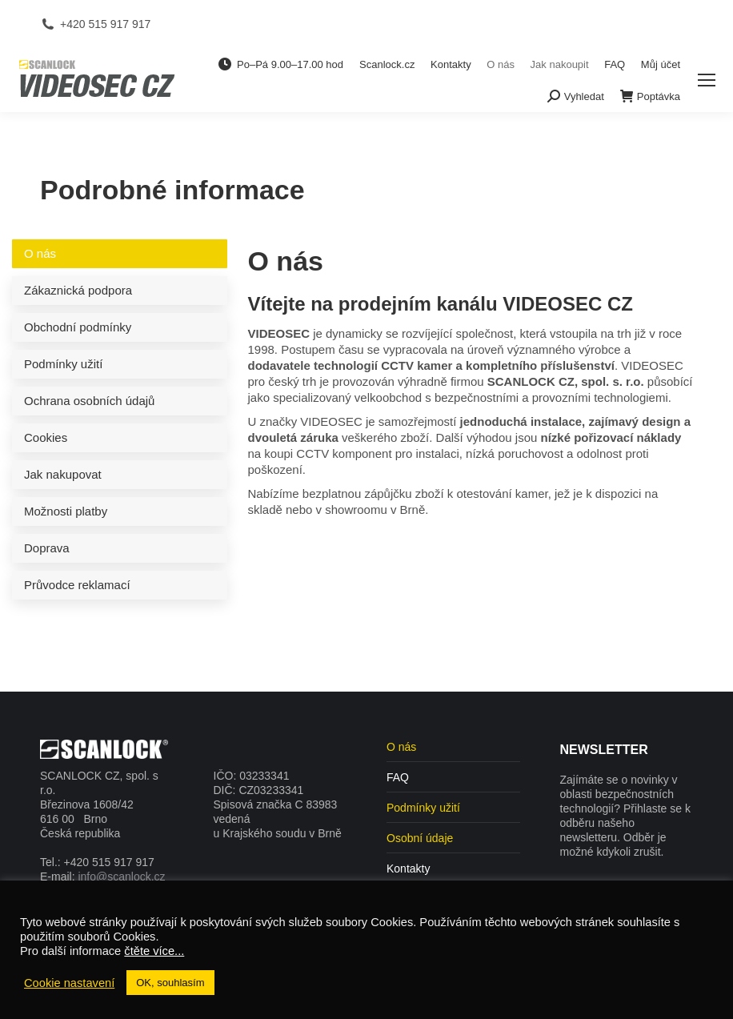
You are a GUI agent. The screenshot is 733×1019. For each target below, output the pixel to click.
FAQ (398, 777)
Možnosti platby (65, 511)
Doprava (47, 548)
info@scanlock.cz (121, 876)
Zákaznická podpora (78, 290)
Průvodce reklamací (77, 585)
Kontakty (408, 868)
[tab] (119, 253)
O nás (40, 253)
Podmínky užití (63, 364)
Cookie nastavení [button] (69, 983)
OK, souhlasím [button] (170, 983)
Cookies (45, 437)
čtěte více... (154, 951)
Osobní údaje (420, 838)
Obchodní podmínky (77, 327)
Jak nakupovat (63, 474)
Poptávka (650, 96)
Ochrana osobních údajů (89, 400)
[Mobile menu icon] (706, 80)
